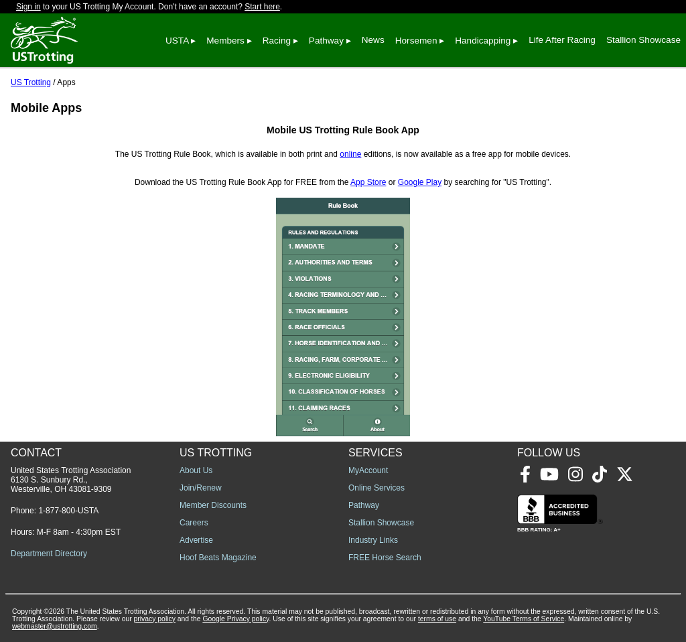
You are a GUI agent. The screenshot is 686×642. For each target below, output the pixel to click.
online (350, 154)
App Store (368, 182)
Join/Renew (201, 488)
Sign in (28, 6)
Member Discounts (213, 505)
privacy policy (155, 619)
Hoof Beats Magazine (218, 557)
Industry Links (373, 540)
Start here (262, 6)
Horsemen (416, 41)
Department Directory (49, 553)
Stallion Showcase (643, 40)
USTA (177, 41)
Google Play (419, 182)
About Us (196, 470)
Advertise (196, 540)
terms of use (437, 619)
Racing (277, 41)
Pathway (326, 41)
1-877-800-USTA (68, 510)
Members (225, 41)
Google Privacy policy (235, 619)
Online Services (376, 488)
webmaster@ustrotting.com (54, 626)
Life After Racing (562, 40)
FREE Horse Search (384, 557)
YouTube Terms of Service (523, 619)
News (373, 40)
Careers (194, 522)
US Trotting (31, 82)
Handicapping (482, 41)
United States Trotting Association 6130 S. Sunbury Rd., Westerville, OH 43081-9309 (71, 480)
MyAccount (368, 470)
